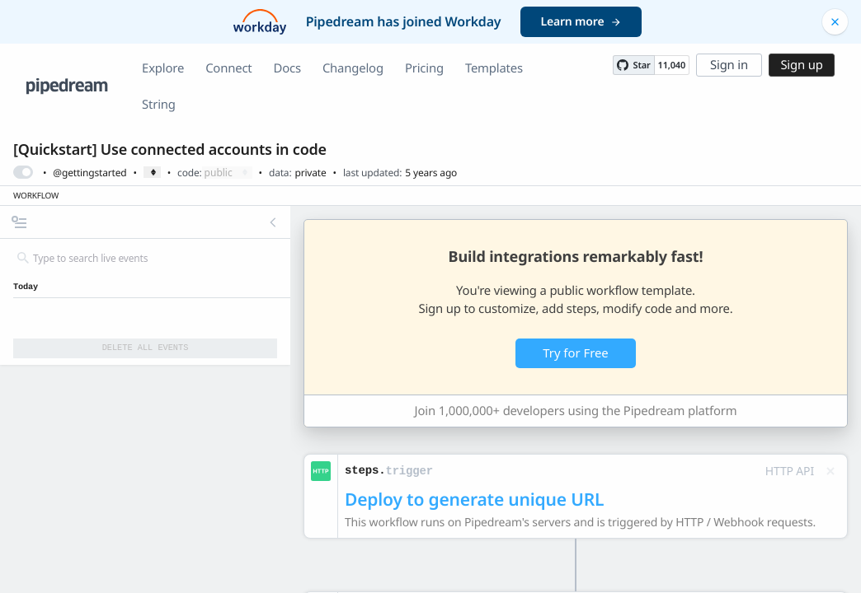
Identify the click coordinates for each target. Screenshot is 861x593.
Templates (494, 68)
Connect (228, 68)
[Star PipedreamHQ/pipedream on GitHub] (633, 65)
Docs (287, 68)
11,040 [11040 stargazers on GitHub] (671, 65)
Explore (163, 68)
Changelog (352, 68)
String (159, 104)
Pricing (424, 68)
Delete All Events (145, 348)
